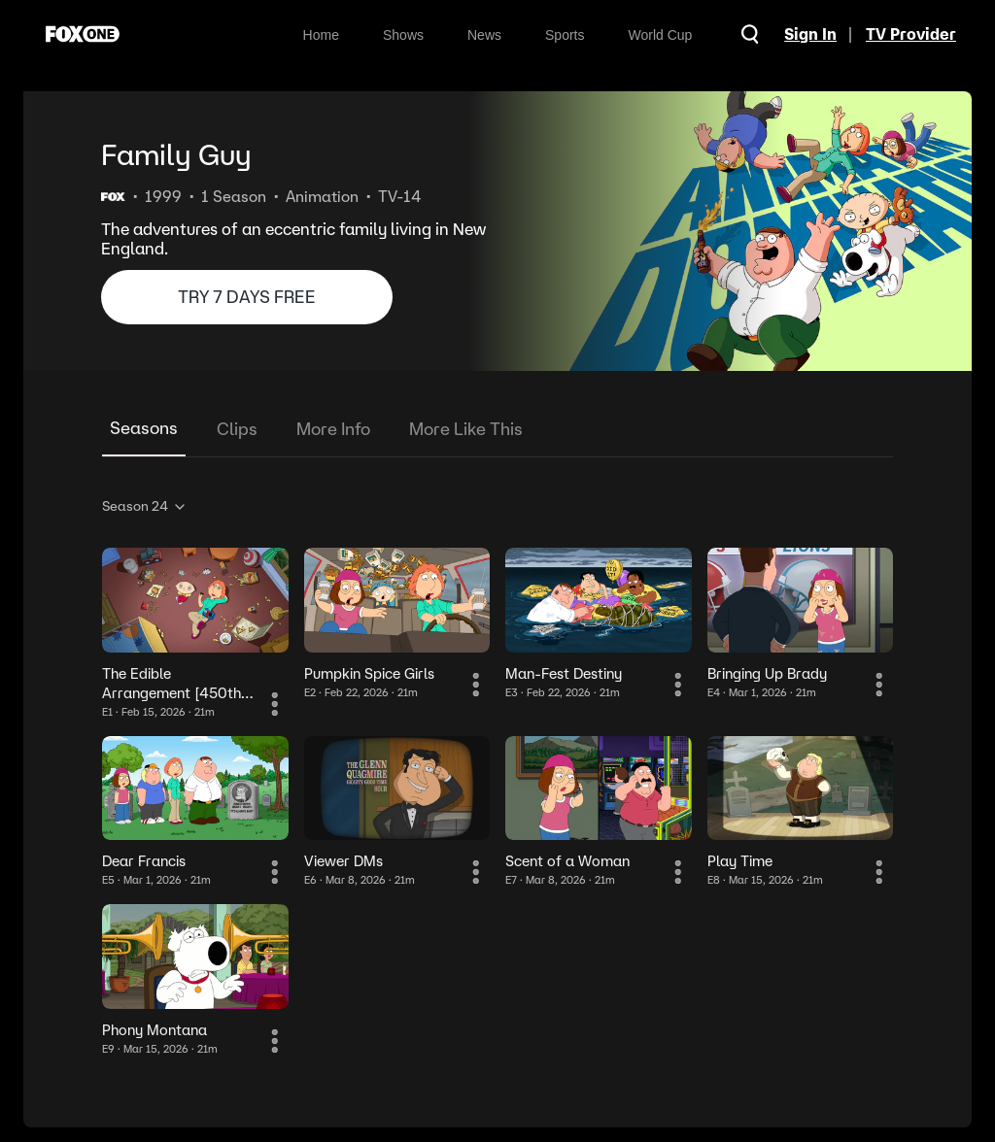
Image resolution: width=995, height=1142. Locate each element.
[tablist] (497, 429)
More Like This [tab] (466, 429)
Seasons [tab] (144, 428)
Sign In (807, 34)
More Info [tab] (333, 429)
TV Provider (911, 34)
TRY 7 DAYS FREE (247, 297)
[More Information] (277, 706)
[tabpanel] (497, 773)
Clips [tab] (237, 429)
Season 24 (145, 506)
